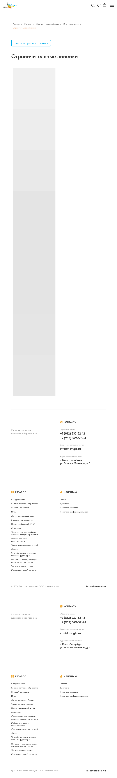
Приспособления (70, 24)
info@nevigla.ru (70, 449)
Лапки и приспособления (47, 24)
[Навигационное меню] (112, 5)
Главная (16, 24)
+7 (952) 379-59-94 (73, 438)
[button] (93, 5)
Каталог (27, 24)
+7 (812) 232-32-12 (72, 433)
